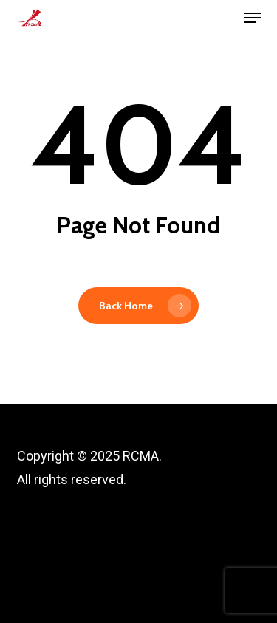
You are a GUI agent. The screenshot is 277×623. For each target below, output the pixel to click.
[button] (252, 17)
